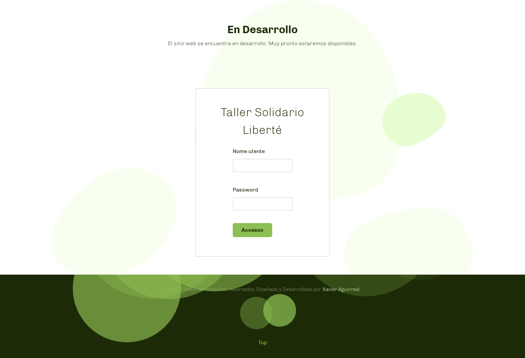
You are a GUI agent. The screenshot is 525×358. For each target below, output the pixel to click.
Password (245, 190)
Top (262, 342)
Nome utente (249, 151)
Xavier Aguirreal (341, 289)
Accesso (252, 230)
